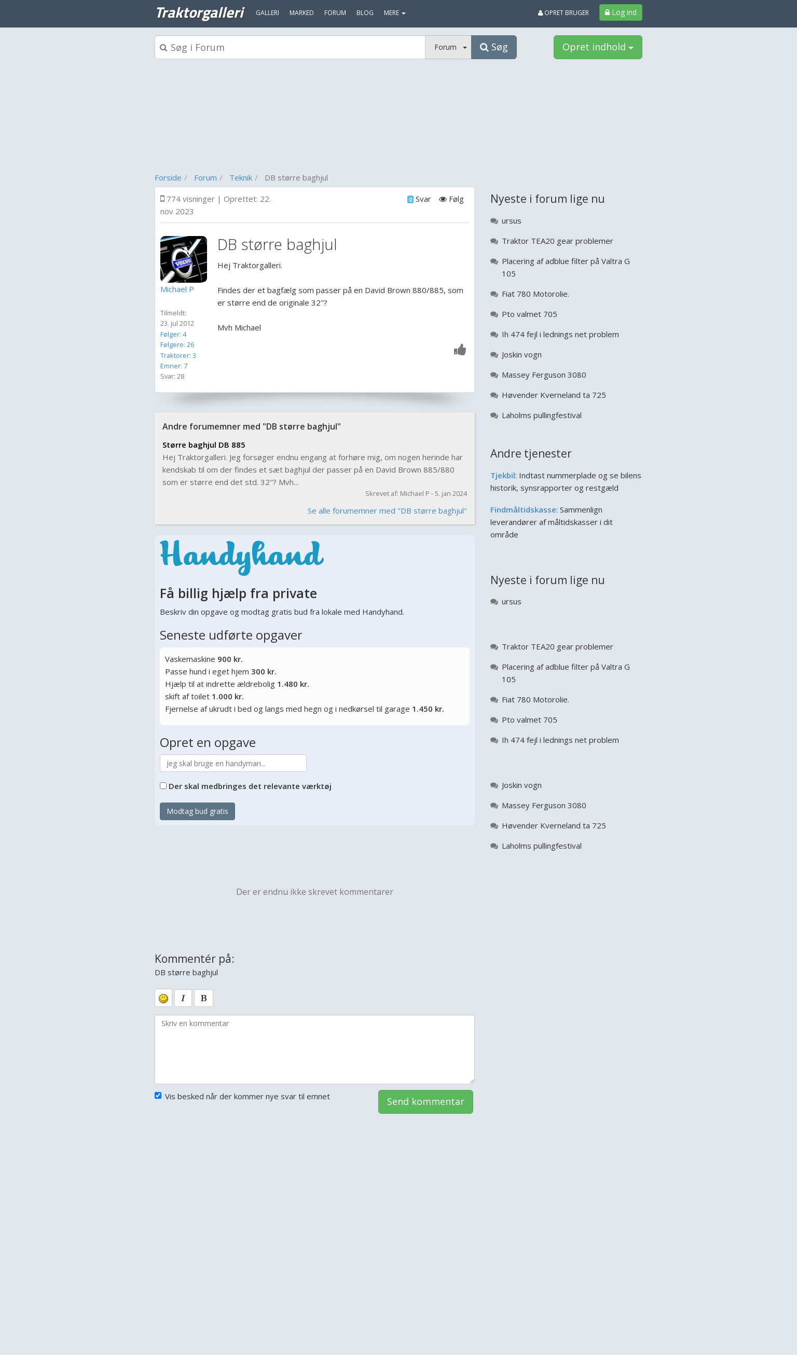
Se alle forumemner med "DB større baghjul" (387, 510)
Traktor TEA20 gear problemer (557, 241)
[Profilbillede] (186, 259)
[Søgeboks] (290, 47)
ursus (511, 220)
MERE (395, 12)
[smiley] (163, 997)
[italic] (183, 998)
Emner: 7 (173, 365)
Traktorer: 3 (178, 355)
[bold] (203, 998)
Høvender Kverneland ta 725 (554, 395)
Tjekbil (502, 475)
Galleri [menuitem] (267, 12)
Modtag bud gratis (197, 811)
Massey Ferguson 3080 (544, 374)
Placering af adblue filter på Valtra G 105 (566, 267)
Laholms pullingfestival (542, 415)
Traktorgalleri (199, 12)
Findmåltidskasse (523, 509)
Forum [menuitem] (335, 12)
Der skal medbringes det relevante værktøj (250, 786)
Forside (168, 177)
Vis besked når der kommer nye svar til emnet (242, 1096)
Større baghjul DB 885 (203, 444)
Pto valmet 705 (529, 314)
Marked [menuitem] (302, 12)
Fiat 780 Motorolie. (535, 293)
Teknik (240, 177)
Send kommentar (425, 1101)
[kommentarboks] (315, 1049)
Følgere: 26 (177, 344)
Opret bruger (563, 12)
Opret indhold (598, 46)
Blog (365, 12)
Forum (205, 177)
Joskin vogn (522, 354)
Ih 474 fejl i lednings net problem (560, 334)
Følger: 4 (173, 334)
